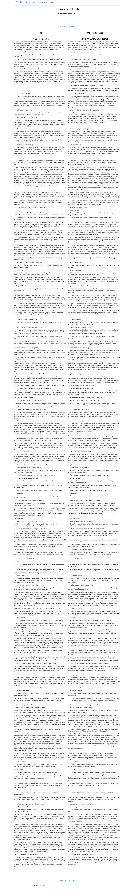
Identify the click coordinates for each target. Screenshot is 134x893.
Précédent (62, 26)
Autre (52, 2)
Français (30, 2)
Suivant (72, 26)
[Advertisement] (67, 18)
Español (42, 2)
